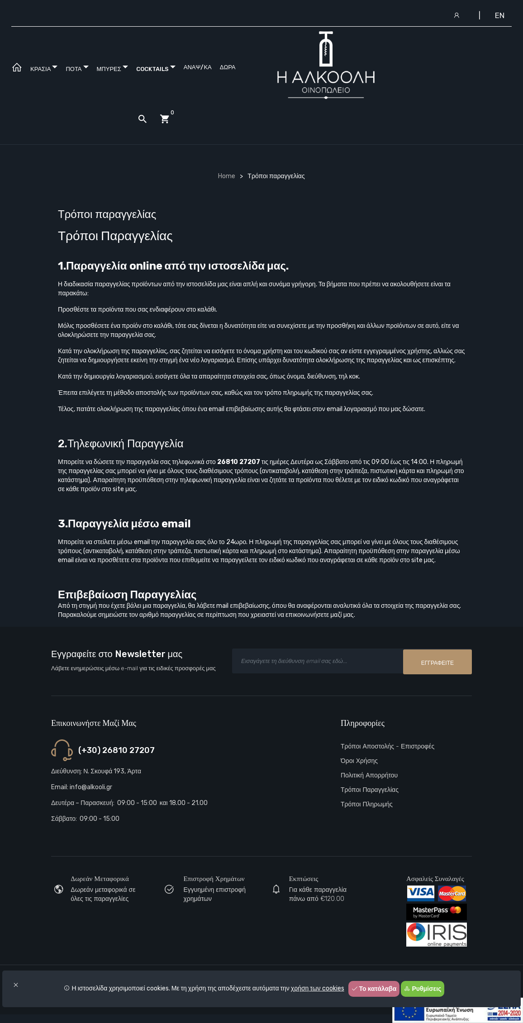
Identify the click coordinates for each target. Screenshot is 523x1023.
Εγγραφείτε (437, 662)
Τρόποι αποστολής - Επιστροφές (387, 746)
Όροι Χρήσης (359, 761)
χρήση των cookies (317, 988)
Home (226, 176)
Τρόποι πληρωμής (367, 804)
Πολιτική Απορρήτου (369, 775)
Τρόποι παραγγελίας (370, 790)
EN (499, 15)
